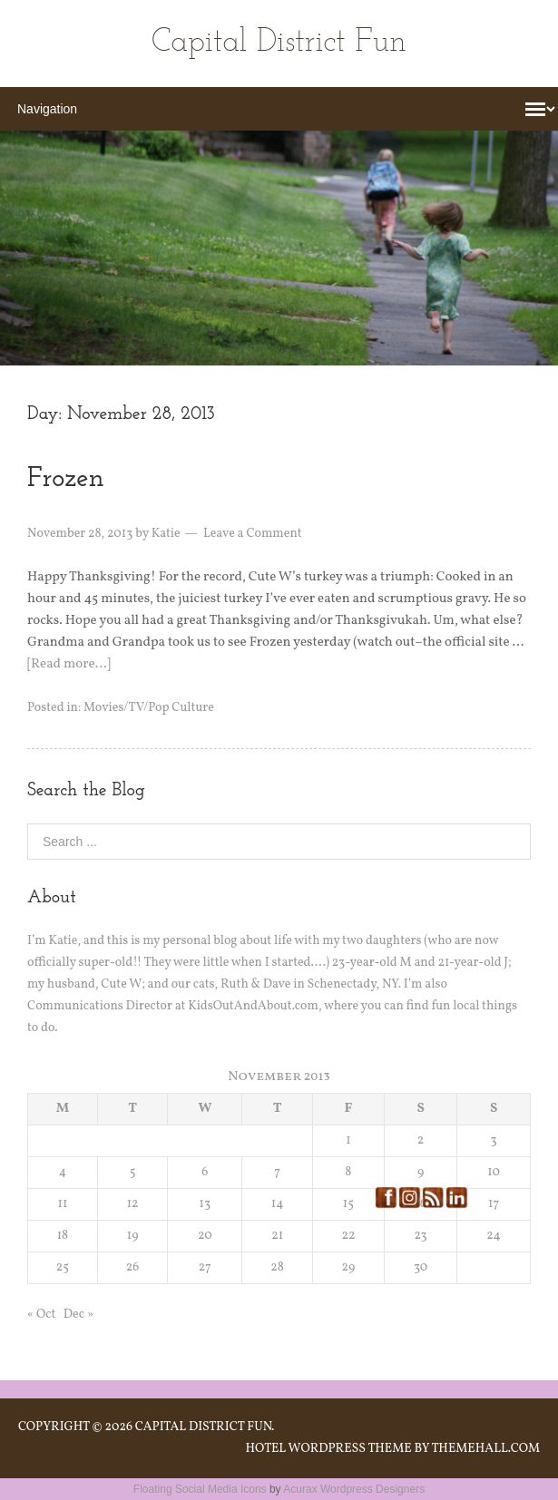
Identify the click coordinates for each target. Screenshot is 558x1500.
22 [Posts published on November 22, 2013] (348, 1235)
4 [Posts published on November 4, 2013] (62, 1172)
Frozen (65, 479)
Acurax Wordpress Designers (354, 1489)
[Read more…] (69, 664)
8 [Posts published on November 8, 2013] (348, 1172)
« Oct (41, 1314)
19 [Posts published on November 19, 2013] (133, 1235)
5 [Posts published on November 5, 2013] (133, 1172)
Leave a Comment (252, 533)
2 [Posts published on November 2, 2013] (421, 1140)
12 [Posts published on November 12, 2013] (133, 1204)
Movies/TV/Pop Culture (148, 707)
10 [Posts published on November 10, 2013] (493, 1172)
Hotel (265, 1448)
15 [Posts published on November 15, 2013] (348, 1204)
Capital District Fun (279, 43)
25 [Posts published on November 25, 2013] (62, 1267)
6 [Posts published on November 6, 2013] (204, 1172)
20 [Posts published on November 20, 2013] (205, 1235)
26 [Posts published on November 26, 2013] (133, 1267)
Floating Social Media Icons (200, 1489)
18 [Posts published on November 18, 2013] (63, 1235)
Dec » (78, 1314)
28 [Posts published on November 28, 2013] (277, 1267)
